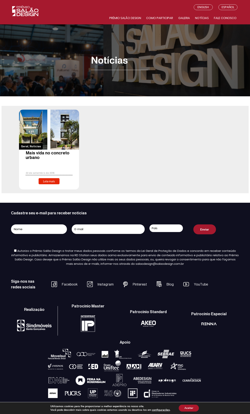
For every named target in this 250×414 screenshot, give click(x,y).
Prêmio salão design (125, 18)
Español (228, 7)
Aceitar (188, 408)
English (203, 7)
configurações (161, 410)
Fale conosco (225, 18)
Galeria (184, 18)
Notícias (202, 18)
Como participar (159, 18)
